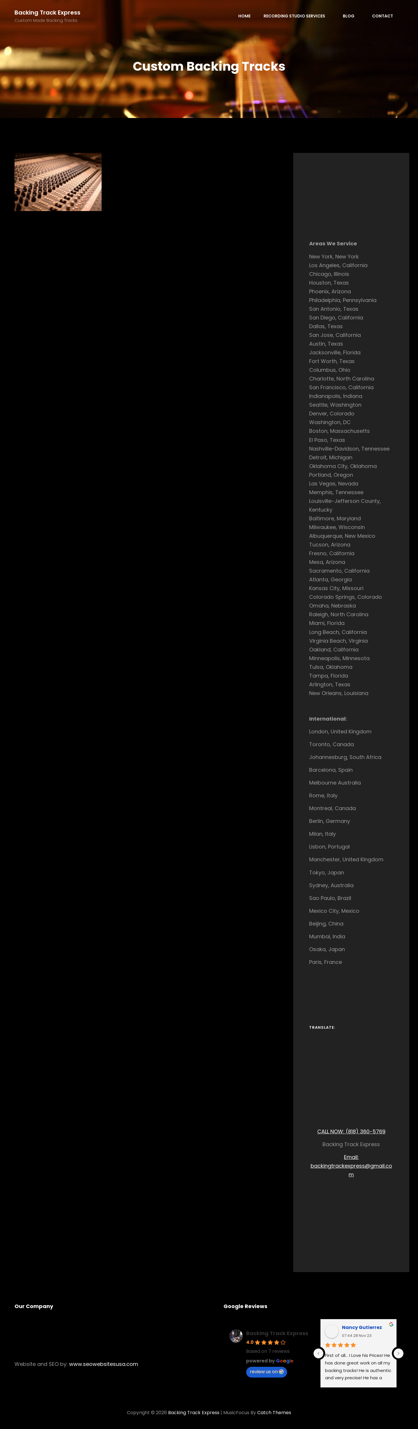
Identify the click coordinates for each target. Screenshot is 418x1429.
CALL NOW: (331, 1131)
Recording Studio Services (297, 16)
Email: (351, 1157)
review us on (267, 1371)
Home (244, 16)
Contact (382, 16)
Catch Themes (274, 1412)
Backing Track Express (47, 12)
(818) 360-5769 (365, 1131)
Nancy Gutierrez (362, 1327)
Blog (352, 16)
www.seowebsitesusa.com (103, 1364)
